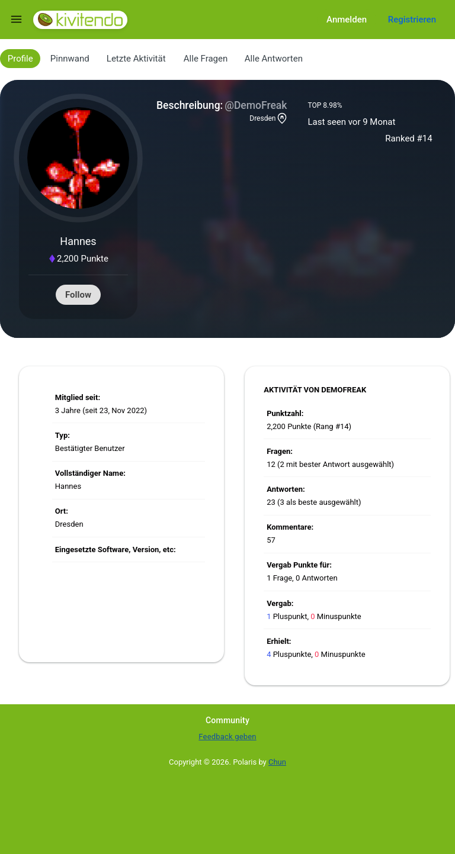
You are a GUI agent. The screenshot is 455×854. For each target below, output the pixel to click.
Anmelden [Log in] (346, 19)
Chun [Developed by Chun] (277, 762)
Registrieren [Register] (412, 19)
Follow (78, 294)
